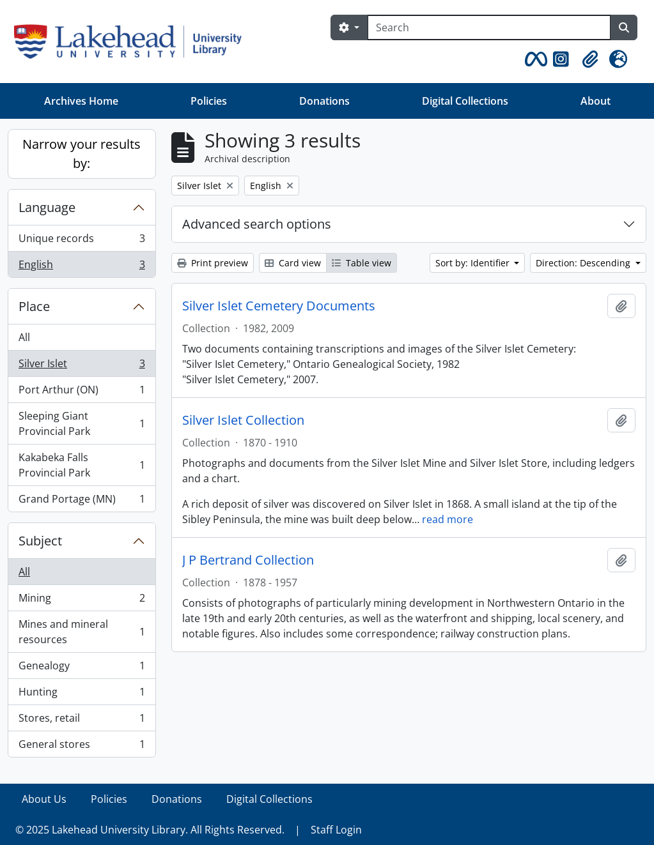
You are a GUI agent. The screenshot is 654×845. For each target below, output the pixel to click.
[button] (534, 59)
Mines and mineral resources (81, 631)
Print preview (212, 263)
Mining (81, 600)
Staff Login (336, 830)
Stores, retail (81, 720)
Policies (209, 101)
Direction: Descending (584, 263)
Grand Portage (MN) (81, 501)
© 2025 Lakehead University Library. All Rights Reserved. (149, 830)
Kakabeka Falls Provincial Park (81, 465)
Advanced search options (256, 223)
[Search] (489, 27)
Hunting (81, 694)
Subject (40, 540)
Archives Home (81, 101)
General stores (81, 746)
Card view (293, 263)
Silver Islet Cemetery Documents (278, 306)
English (81, 267)
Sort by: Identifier (473, 263)
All (24, 337)
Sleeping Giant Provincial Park (81, 423)
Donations (324, 101)
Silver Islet (81, 366)
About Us (44, 799)
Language (47, 207)
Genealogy (81, 668)
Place (34, 306)
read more (447, 519)
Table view (361, 263)
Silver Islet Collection (243, 420)
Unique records (81, 241)
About (595, 101)
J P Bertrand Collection (248, 560)
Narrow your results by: (81, 153)
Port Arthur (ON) (81, 392)
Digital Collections (465, 101)
